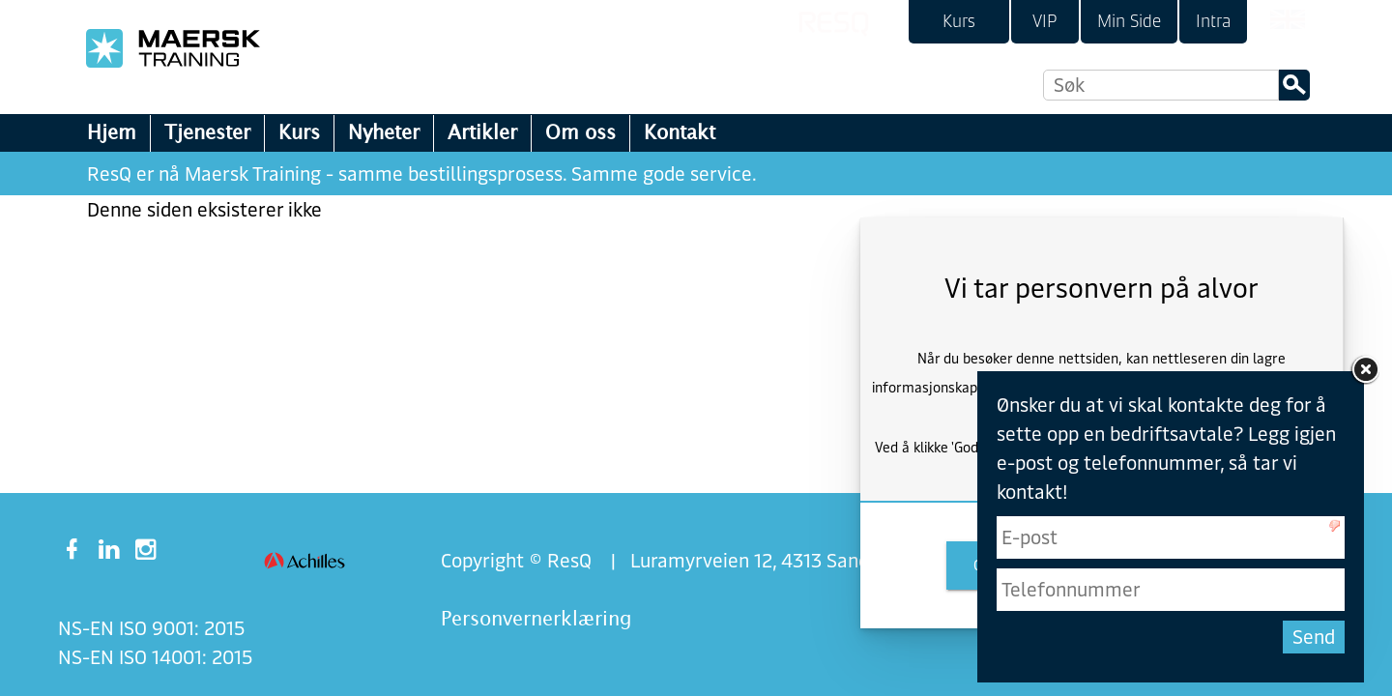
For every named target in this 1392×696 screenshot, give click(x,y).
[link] (959, 22)
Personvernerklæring (536, 618)
